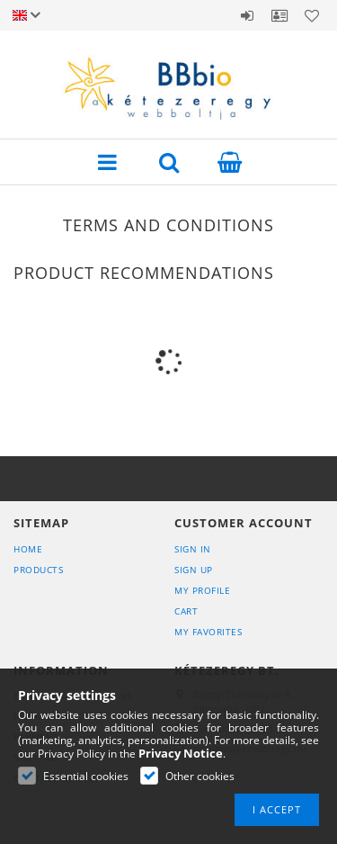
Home (27, 549)
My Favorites (208, 631)
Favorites (311, 15)
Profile (279, 15)
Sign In (192, 549)
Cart (186, 611)
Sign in (247, 15)
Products (38, 569)
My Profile (202, 590)
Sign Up (193, 569)
